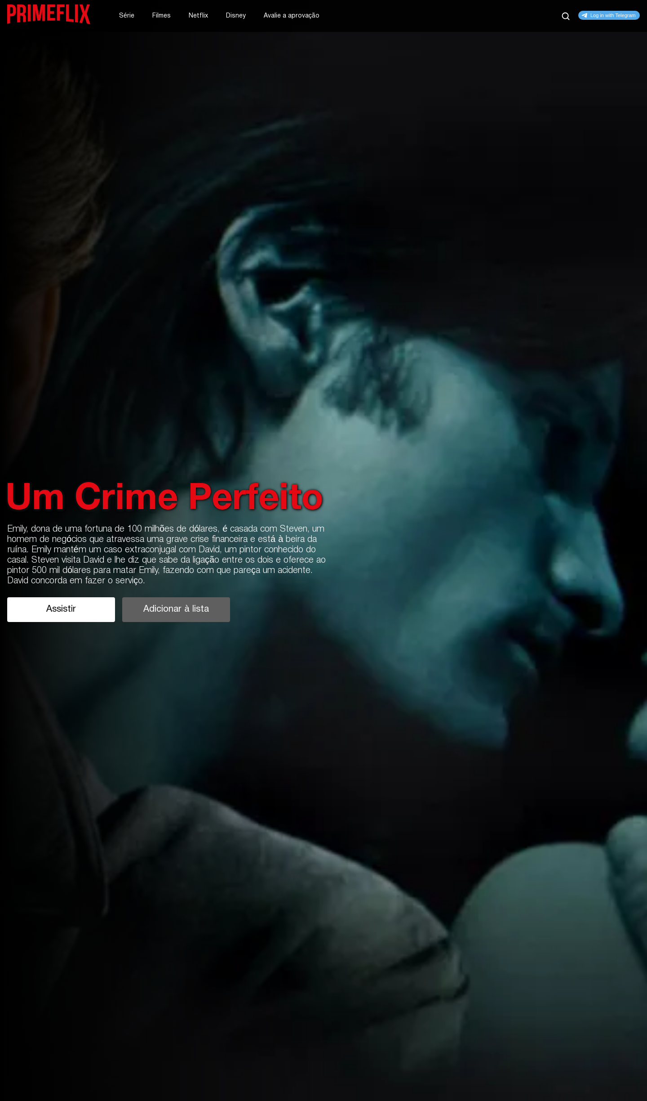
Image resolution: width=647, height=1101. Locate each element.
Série (126, 16)
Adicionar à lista (175, 609)
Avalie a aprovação (291, 16)
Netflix (198, 16)
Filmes (161, 16)
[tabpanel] (323, 550)
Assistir (61, 609)
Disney (236, 16)
